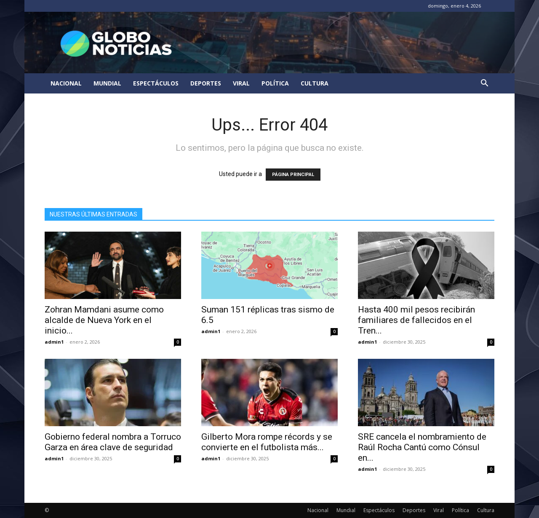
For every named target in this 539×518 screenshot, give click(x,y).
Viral (241, 83)
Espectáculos (156, 83)
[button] (484, 84)
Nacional (66, 83)
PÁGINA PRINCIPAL (293, 174)
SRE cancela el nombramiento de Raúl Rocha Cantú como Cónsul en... (422, 447)
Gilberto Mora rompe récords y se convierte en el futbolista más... (266, 442)
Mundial (107, 83)
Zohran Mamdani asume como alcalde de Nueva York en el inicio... (104, 320)
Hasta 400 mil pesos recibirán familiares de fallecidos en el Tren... (416, 320)
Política (275, 83)
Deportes (205, 83)
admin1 (54, 342)
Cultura (314, 83)
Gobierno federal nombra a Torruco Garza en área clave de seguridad (113, 442)
